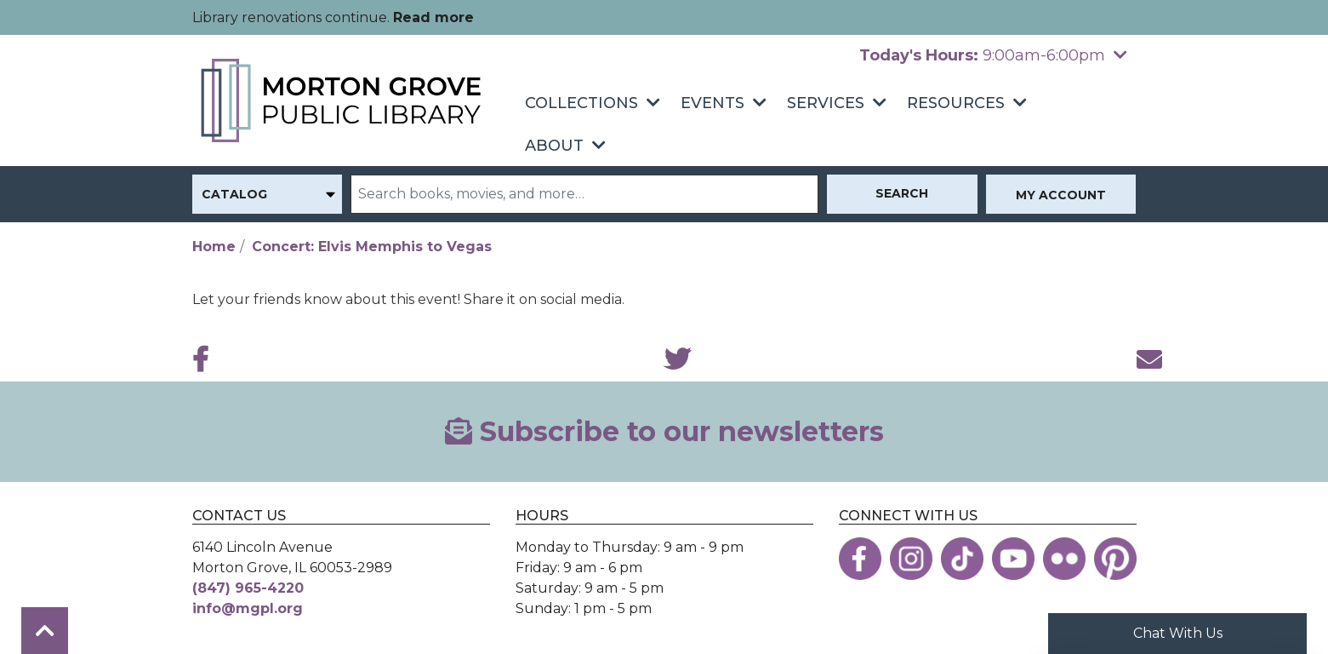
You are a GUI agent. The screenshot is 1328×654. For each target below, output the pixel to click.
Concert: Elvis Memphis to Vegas (372, 246)
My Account (1061, 195)
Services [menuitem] (825, 103)
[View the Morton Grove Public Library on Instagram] (911, 558)
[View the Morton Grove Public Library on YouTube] (1013, 558)
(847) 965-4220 (248, 588)
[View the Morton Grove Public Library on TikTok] (962, 558)
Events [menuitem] (712, 103)
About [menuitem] (554, 145)
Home (214, 246)
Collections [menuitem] (581, 103)
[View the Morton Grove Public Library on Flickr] (1064, 558)
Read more (433, 17)
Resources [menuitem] (956, 103)
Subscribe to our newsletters (664, 431)
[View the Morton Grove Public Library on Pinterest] (1115, 558)
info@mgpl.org (247, 608)
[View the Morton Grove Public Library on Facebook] (860, 558)
